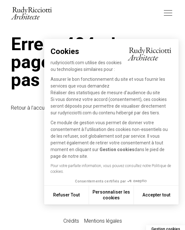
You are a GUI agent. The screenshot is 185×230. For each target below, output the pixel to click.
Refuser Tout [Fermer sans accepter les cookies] (66, 194)
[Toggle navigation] (168, 13)
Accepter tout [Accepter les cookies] (156, 194)
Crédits (71, 221)
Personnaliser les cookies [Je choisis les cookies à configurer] (111, 194)
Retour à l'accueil (30, 108)
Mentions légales (103, 221)
